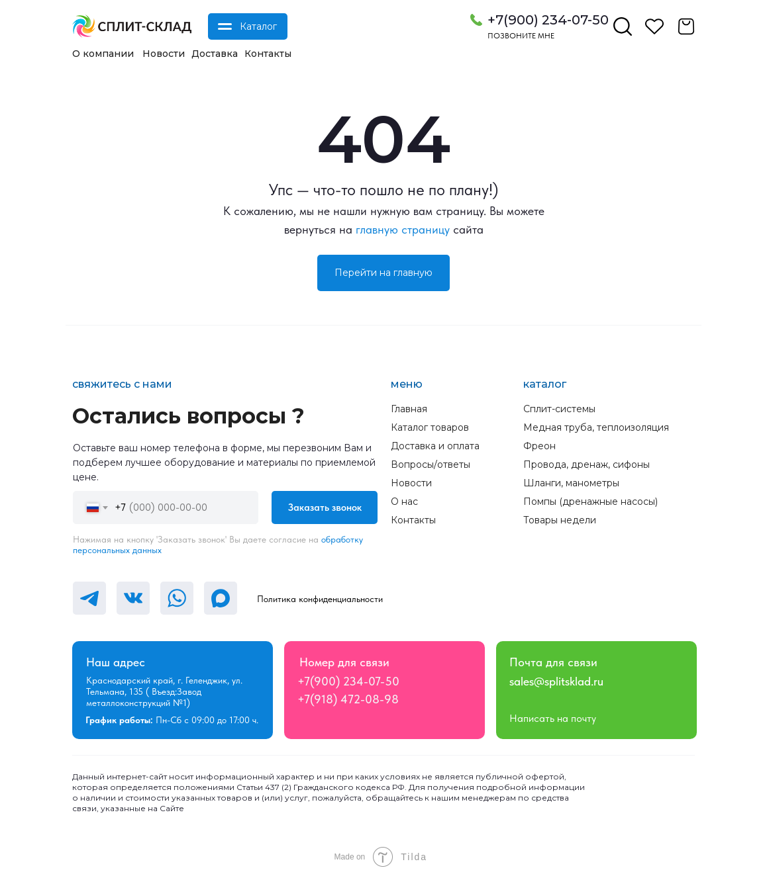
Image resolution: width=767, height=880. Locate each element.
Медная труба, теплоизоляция (596, 427)
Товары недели (559, 520)
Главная (409, 409)
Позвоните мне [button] (520, 35)
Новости (163, 54)
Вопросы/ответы (430, 464)
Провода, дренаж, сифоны (586, 464)
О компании (103, 54)
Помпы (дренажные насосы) (590, 501)
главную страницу (403, 229)
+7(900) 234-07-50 (548, 20)
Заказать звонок (325, 507)
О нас (404, 501)
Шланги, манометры (571, 483)
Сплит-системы (559, 409)
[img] (131, 26)
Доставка (214, 54)
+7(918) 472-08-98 (348, 699)
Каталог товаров (430, 427)
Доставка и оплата (435, 446)
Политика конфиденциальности (320, 599)
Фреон (539, 446)
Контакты (267, 54)
